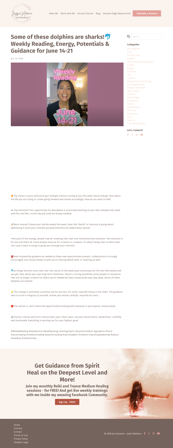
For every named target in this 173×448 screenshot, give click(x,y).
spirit (130, 121)
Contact (18, 431)
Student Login (21, 442)
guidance (132, 73)
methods (131, 97)
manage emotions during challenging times (140, 85)
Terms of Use (21, 435)
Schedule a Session (147, 13)
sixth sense (133, 118)
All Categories (134, 48)
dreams (131, 59)
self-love (131, 114)
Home (17, 424)
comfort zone (134, 55)
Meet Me (53, 13)
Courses (18, 428)
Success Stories (85, 13)
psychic (131, 107)
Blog (98, 13)
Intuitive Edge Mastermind (116, 13)
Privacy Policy (21, 438)
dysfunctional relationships (141, 62)
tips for (131, 125)
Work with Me (68, 13)
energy (130, 69)
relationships (134, 111)
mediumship (133, 93)
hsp (129, 76)
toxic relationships (137, 128)
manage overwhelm (137, 90)
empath (131, 66)
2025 (129, 52)
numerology (133, 100)
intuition (131, 80)
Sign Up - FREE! (67, 401)
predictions (133, 104)
